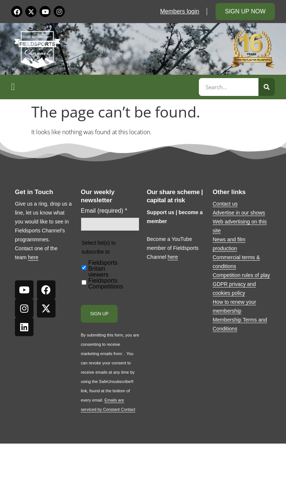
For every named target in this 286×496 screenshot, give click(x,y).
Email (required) (104, 211)
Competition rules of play (241, 275)
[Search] (266, 87)
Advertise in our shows (239, 213)
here (33, 257)
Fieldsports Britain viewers (102, 269)
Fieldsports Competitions (105, 284)
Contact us (225, 204)
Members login (179, 11)
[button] (104, 87)
